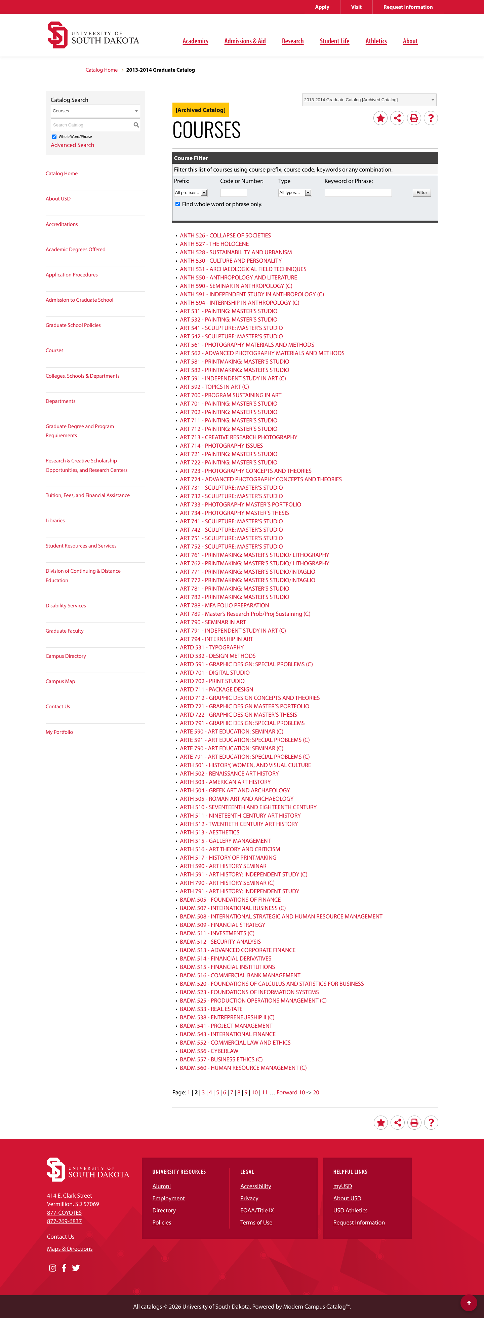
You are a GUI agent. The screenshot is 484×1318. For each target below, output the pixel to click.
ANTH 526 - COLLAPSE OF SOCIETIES (225, 235)
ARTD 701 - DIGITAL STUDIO (215, 672)
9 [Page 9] (245, 1092)
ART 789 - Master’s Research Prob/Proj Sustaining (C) (245, 613)
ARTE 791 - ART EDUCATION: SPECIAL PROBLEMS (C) (245, 756)
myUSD (342, 1186)
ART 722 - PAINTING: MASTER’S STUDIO (228, 462)
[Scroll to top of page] (468, 1302)
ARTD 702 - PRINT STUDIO (212, 681)
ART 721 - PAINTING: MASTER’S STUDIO (228, 454)
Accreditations (62, 224)
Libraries (55, 520)
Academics (195, 40)
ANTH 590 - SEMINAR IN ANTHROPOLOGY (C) (236, 286)
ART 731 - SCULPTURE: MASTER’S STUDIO (231, 487)
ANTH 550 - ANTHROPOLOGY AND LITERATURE (238, 277)
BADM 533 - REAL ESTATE (211, 1009)
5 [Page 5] (217, 1092)
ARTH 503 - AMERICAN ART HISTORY (225, 782)
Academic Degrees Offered (76, 249)
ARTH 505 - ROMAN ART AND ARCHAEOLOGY (236, 798)
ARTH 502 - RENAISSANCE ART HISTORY (229, 773)
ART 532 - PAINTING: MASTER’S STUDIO (228, 319)
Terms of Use (256, 1222)
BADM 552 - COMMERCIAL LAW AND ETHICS (235, 1042)
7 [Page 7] (231, 1092)
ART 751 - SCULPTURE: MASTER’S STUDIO (231, 538)
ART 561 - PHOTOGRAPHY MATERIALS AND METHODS (247, 344)
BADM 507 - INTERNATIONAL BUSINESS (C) (233, 908)
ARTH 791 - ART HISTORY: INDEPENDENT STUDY (239, 891)
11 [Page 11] (265, 1092)
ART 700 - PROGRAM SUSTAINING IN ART (230, 395)
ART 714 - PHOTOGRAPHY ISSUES (221, 445)
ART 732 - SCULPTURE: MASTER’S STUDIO (231, 496)
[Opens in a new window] (52, 1268)
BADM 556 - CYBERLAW (209, 1051)
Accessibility (255, 1186)
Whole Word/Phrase (75, 136)
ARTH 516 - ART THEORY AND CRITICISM (230, 849)
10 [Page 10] (255, 1092)
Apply (322, 7)
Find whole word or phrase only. (222, 204)
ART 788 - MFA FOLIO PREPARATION (224, 605)
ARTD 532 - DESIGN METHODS (217, 656)
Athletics (376, 40)
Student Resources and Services (81, 545)
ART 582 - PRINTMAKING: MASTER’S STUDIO (234, 370)
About (410, 40)
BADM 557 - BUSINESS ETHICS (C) (221, 1059)
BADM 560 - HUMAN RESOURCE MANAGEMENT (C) (243, 1067)
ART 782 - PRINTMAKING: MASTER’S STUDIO (234, 597)
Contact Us (58, 706)
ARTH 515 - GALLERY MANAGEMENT (225, 840)
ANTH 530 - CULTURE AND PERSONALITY (231, 260)
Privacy (249, 1198)
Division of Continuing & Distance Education (83, 575)
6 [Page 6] (224, 1092)
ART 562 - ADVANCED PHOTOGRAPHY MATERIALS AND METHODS (262, 353)
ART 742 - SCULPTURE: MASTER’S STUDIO (231, 529)
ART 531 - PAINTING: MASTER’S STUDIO (228, 311)
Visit (356, 7)
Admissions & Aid (245, 40)
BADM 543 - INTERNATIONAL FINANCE (228, 1034)
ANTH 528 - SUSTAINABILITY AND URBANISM (236, 252)
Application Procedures (72, 274)
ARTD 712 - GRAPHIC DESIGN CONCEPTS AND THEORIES (250, 698)
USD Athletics (350, 1210)
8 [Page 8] (238, 1092)
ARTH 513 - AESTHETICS (209, 832)
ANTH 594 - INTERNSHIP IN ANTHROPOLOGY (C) (239, 302)
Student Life (335, 40)
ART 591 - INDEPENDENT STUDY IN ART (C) (233, 378)
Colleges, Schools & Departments (83, 376)
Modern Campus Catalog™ (316, 1306)
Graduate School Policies (73, 325)
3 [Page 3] (203, 1092)
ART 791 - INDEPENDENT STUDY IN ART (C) (233, 630)
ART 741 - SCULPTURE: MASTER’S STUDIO (231, 521)
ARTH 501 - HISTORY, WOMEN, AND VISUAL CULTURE (245, 765)
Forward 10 (291, 1092)
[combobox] (369, 99)
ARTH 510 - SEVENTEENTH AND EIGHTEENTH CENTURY (248, 807)
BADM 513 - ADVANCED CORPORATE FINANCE (237, 950)
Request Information (408, 7)
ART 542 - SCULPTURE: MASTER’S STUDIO (231, 336)
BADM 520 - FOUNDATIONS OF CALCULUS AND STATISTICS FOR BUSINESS (272, 983)
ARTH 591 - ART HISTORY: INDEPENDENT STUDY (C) (244, 874)
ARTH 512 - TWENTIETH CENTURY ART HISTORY (239, 824)
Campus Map (60, 681)
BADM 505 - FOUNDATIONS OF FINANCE (230, 899)
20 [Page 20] (316, 1092)
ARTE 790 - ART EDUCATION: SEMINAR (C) (231, 748)
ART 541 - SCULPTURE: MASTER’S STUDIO (231, 328)
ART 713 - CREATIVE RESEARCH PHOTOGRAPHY (238, 437)
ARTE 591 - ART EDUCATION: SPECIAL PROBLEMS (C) (245, 740)
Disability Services (66, 605)
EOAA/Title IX (257, 1210)
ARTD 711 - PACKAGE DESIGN (216, 689)
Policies (162, 1222)
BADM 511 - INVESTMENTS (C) (217, 933)
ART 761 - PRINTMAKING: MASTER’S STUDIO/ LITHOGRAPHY (254, 555)
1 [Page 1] (188, 1092)
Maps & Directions (70, 1248)
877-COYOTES (64, 1212)
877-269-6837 (64, 1221)
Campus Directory (66, 656)
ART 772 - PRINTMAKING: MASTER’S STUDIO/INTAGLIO (247, 580)
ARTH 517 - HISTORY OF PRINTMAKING (228, 857)
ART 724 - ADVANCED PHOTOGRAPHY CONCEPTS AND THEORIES (261, 479)
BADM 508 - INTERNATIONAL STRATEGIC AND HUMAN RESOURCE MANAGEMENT (281, 916)
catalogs (151, 1306)
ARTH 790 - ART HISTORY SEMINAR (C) (227, 883)
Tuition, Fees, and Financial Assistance (88, 495)
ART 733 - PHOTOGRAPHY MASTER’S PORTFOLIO (240, 504)
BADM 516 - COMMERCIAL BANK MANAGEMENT (240, 975)
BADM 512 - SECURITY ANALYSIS (220, 941)
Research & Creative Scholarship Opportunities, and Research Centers (86, 465)
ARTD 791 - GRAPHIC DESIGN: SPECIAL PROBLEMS (242, 723)
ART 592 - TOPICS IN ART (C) (214, 386)
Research (293, 40)
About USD (58, 198)
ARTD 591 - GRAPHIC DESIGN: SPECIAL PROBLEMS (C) (246, 664)
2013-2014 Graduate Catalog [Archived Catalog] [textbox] (351, 99)
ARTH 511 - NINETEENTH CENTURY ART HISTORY (240, 815)
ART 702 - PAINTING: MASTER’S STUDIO (228, 412)
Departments (60, 401)
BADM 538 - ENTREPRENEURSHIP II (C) (227, 1017)
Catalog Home (102, 70)
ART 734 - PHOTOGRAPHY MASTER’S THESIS (234, 513)
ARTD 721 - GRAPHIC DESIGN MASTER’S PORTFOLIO (244, 706)
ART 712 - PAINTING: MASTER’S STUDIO (228, 428)
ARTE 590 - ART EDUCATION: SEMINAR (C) (231, 731)
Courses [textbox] (61, 110)
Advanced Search (72, 145)
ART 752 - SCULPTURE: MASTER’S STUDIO (231, 546)
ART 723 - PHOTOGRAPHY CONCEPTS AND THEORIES (246, 471)
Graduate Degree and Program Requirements (80, 431)
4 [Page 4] (210, 1092)
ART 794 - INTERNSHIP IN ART (216, 639)
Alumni (162, 1186)
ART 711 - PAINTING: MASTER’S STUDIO (228, 420)
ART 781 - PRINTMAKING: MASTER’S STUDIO (234, 588)
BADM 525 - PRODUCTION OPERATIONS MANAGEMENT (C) (253, 1000)
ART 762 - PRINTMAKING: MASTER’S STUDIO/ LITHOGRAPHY (254, 563)
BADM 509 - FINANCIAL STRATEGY (222, 925)
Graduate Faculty (65, 631)
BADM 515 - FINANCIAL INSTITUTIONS (227, 967)
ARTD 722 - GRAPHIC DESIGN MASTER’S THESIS (238, 714)
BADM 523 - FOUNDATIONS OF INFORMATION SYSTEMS (249, 992)
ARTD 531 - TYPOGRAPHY (212, 647)
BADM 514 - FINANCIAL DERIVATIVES (225, 958)
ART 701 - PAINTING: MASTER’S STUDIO (228, 403)
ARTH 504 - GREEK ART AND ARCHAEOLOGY (235, 790)
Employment (169, 1198)
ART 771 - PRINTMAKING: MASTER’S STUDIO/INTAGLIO (247, 571)
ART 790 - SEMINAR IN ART (213, 622)
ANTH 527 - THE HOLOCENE (214, 244)
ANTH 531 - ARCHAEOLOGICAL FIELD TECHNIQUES (243, 269)
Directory (164, 1210)
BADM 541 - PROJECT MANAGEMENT (226, 1025)
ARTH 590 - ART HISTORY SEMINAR (223, 866)
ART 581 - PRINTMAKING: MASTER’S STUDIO (234, 361)
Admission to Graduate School (79, 300)
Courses (55, 350)
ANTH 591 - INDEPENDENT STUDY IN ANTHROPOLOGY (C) (252, 294)
